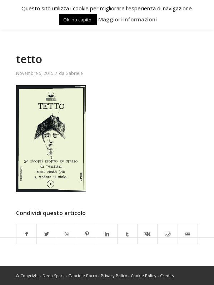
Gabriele (74, 73)
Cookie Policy (143, 275)
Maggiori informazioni (127, 19)
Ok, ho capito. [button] (78, 19)
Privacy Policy (114, 275)
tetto (29, 59)
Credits (167, 275)
